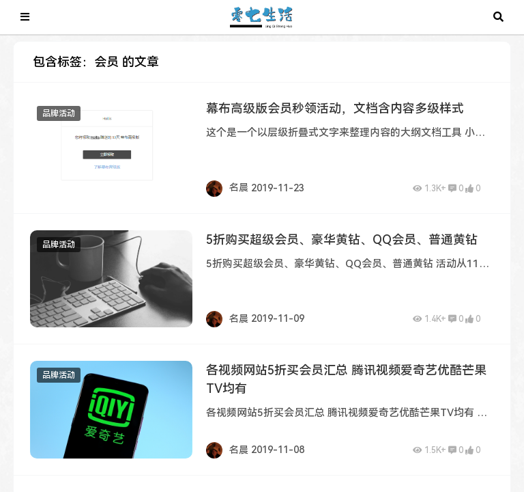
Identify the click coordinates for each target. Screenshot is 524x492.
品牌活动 (58, 113)
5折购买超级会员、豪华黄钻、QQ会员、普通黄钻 (342, 239)
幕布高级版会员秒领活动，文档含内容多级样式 (335, 108)
